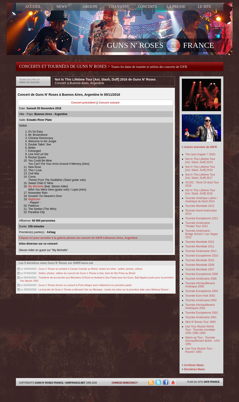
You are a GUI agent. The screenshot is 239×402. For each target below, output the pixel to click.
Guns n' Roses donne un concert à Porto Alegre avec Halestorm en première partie (85, 285)
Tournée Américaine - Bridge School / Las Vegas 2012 (201, 234)
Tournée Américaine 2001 (201, 317)
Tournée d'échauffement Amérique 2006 (200, 285)
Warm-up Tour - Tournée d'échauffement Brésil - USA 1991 (202, 341)
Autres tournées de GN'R (200, 147)
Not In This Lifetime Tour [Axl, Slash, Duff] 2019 (200, 160)
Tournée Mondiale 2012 (199, 241)
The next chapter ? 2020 (200, 154)
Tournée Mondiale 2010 (199, 260)
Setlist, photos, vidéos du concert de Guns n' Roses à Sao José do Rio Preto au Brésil (86, 273)
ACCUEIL (33, 7)
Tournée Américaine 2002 (201, 300)
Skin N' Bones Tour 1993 (200, 322)
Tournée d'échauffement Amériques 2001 (200, 306)
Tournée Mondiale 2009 (199, 264)
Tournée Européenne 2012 (201, 218)
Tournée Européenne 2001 (201, 312)
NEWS (61, 7)
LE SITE (204, 7)
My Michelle (36, 186)
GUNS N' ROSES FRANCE (160, 46)
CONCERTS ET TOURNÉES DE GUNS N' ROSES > (103, 66)
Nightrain (34, 199)
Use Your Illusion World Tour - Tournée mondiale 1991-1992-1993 (200, 330)
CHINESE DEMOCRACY (125, 383)
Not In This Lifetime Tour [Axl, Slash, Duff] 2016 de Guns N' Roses (105, 81)
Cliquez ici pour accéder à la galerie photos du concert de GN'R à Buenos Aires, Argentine (78, 238)
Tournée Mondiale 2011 (199, 246)
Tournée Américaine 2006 (201, 278)
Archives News (194, 365)
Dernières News (194, 369)
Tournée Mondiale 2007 (199, 269)
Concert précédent (83, 102)
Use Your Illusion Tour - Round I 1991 (199, 350)
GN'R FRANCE (211, 382)
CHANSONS (119, 7)
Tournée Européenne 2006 (201, 274)
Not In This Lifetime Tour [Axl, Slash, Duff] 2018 (200, 168)
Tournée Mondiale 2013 (199, 206)
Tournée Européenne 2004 (201, 291)
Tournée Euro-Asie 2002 (200, 295)
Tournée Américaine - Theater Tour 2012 (198, 224)
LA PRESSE (176, 7)
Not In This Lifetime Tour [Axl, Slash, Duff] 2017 (200, 176)
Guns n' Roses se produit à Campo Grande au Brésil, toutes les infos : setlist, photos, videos (90, 268)
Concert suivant (109, 102)
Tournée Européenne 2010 (201, 255)
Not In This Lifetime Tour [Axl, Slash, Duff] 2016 (200, 192)
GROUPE (90, 7)
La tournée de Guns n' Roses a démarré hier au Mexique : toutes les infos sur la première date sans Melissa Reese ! (103, 289)
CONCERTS (147, 7)
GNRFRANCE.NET (75, 383)
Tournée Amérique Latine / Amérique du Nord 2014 (201, 200)
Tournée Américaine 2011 (201, 251)
